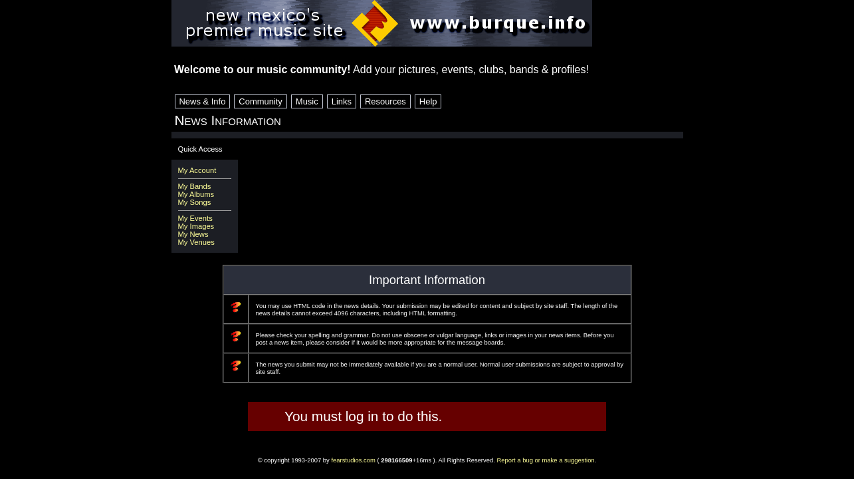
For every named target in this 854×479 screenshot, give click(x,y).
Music (307, 101)
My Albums (196, 194)
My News (193, 234)
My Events (195, 218)
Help (428, 101)
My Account (197, 170)
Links (342, 101)
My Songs (194, 202)
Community (260, 101)
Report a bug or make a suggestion (545, 460)
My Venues (196, 242)
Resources (385, 101)
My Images (196, 226)
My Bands (194, 186)
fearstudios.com (353, 460)
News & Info (202, 101)
